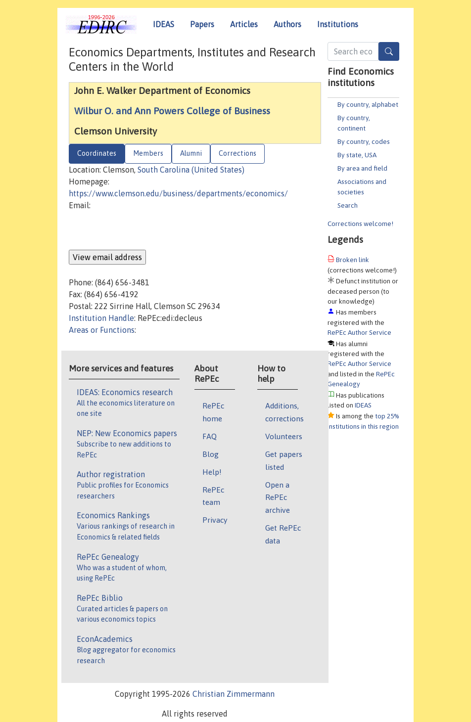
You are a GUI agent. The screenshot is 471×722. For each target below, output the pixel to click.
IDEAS (163, 24)
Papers (202, 24)
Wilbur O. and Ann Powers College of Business (172, 110)
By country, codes (363, 141)
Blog (210, 454)
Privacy (214, 519)
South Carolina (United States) (191, 169)
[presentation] (144, 230)
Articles (244, 24)
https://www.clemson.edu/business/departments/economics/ (178, 193)
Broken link (352, 260)
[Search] (388, 51)
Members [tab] (148, 153)
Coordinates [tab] (96, 153)
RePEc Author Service (359, 332)
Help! (212, 471)
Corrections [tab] (237, 153)
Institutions (337, 24)
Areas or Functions (102, 329)
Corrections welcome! (360, 223)
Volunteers (283, 436)
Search (347, 205)
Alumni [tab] (191, 153)
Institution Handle (101, 318)
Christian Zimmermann (233, 693)
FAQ (209, 436)
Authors (287, 24)
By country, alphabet (367, 104)
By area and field (362, 168)
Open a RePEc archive (277, 497)
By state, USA (357, 155)
